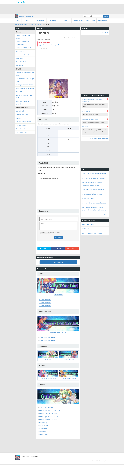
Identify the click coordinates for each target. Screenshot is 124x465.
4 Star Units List (45, 301)
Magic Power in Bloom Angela (25, 88)
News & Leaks (90, 20)
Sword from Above (21, 129)
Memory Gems (78, 20)
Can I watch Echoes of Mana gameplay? (94, 173)
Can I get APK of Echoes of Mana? (93, 189)
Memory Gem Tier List (35, 24)
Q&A (27, 20)
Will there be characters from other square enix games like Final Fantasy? (94, 209)
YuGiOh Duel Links (88, 224)
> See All (105, 32)
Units (65, 20)
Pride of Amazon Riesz (23, 92)
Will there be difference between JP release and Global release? (93, 184)
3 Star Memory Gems (47, 341)
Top (18, 20)
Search (106, 16)
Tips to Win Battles (46, 409)
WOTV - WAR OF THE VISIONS (92, 233)
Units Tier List (86, 111)
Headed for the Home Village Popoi (25, 80)
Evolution (42, 433)
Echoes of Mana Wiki (26, 16)
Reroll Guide (20, 51)
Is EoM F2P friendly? (88, 198)
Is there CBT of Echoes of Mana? (92, 194)
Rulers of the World (22, 114)
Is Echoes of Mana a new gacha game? (94, 203)
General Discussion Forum (90, 119)
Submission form (58, 263)
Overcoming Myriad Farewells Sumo (25, 74)
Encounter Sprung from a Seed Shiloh (24, 103)
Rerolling (53, 20)
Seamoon (85, 127)
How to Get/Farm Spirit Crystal (50, 412)
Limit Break (43, 430)
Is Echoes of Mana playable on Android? (94, 178)
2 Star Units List (45, 307)
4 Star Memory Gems (47, 339)
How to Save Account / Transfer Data (23, 43)
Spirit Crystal (102, 20)
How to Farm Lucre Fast (48, 421)
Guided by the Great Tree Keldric (24, 97)
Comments (40, 20)
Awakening (43, 424)
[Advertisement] (62, 9)
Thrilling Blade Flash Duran (24, 85)
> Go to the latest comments (99, 138)
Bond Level (43, 436)
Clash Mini (85, 229)
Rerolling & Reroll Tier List (49, 418)
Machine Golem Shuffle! (23, 122)
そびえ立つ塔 (20, 111)
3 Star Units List (45, 304)
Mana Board (43, 427)
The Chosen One (21, 132)
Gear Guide (19, 65)
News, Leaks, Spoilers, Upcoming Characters (92, 100)
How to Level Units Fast (48, 415)
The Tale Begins (21, 125)
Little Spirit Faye (21, 118)
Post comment (58, 238)
